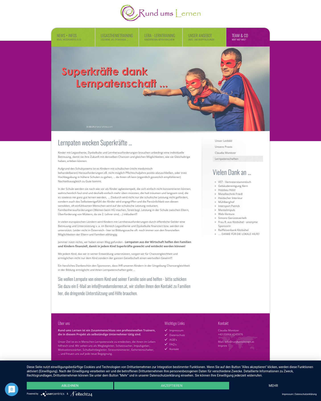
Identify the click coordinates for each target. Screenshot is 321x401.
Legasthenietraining (117, 36)
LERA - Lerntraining (160, 36)
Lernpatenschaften (226, 159)
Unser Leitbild (223, 141)
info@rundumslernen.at (239, 342)
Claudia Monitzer (225, 153)
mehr (273, 386)
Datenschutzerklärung (306, 394)
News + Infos (73, 36)
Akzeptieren (171, 386)
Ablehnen (70, 386)
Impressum (176, 330)
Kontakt (174, 349)
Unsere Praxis (223, 147)
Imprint (222, 346)
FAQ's (173, 344)
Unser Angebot (204, 36)
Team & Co (248, 36)
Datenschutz (177, 335)
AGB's (173, 340)
